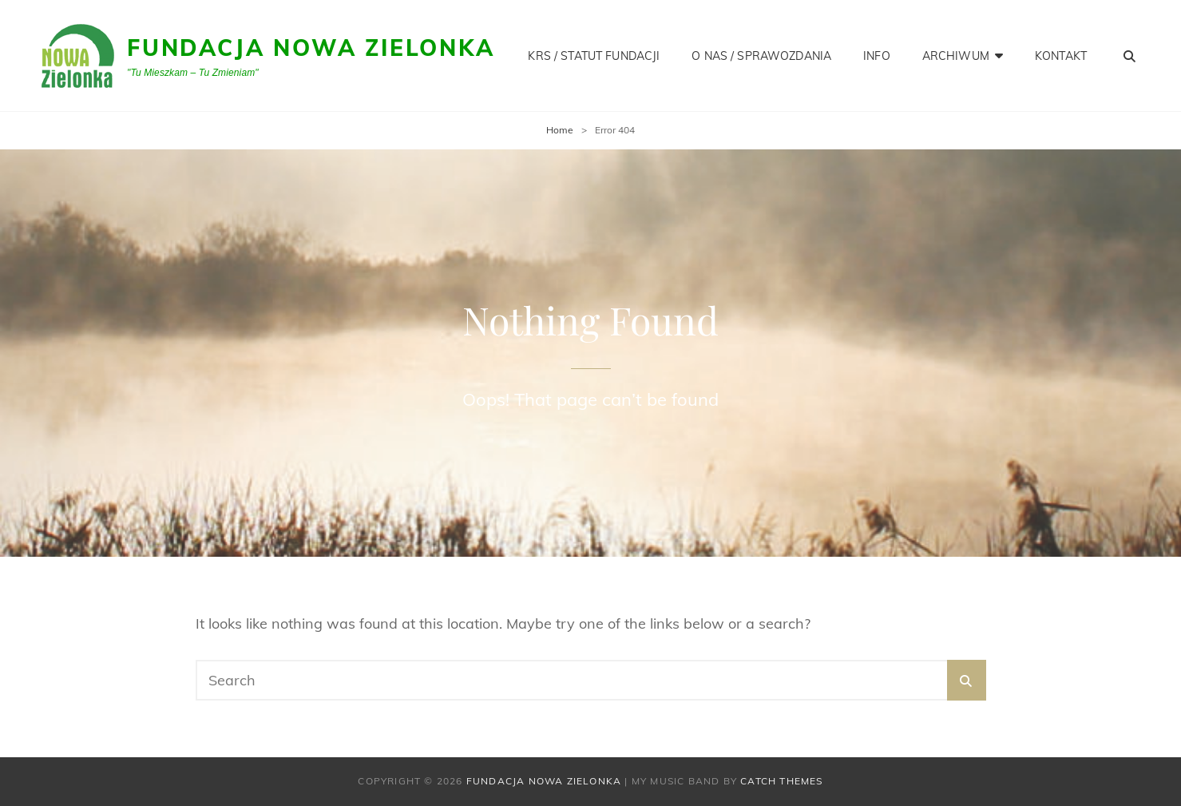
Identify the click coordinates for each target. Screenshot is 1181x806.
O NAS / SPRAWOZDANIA (761, 56)
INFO (876, 56)
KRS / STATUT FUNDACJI (594, 56)
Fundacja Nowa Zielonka (311, 48)
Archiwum (955, 56)
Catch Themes (781, 781)
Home (559, 130)
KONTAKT (1061, 56)
